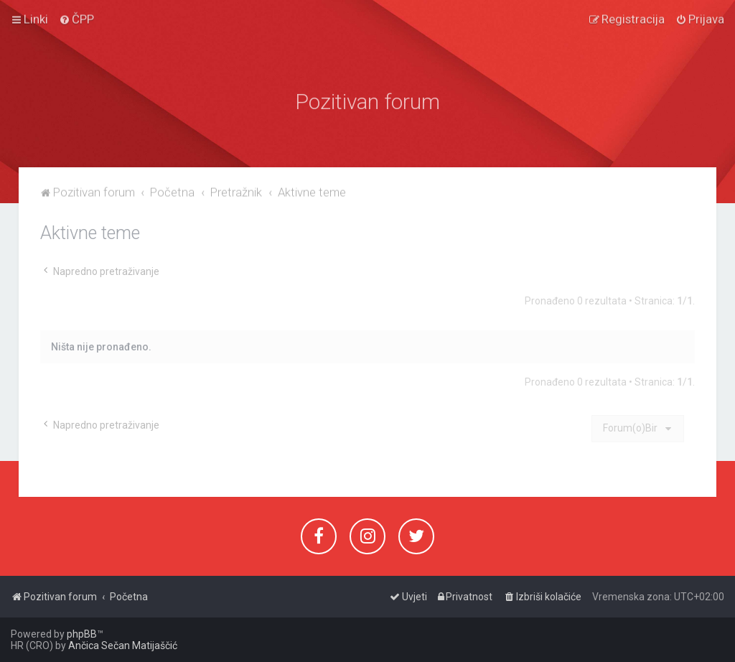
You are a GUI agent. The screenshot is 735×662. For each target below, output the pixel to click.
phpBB (82, 634)
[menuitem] (76, 16)
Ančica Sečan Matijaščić (122, 645)
